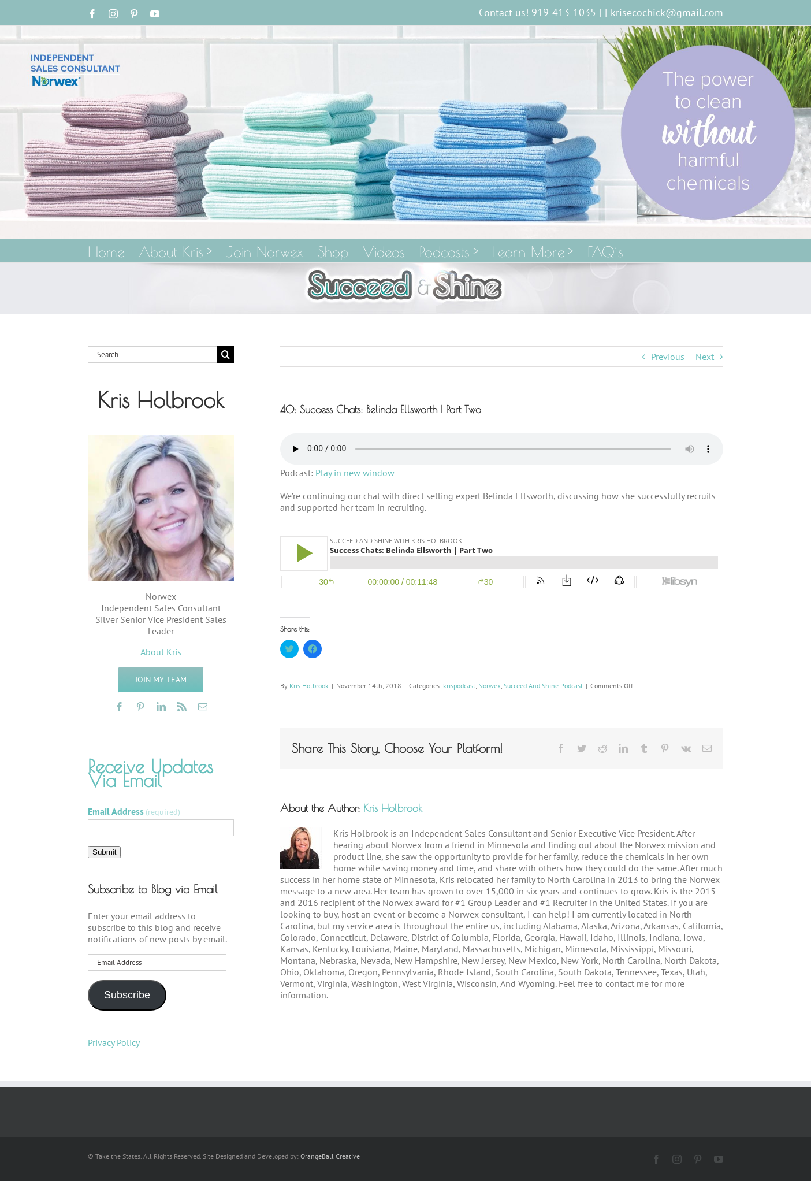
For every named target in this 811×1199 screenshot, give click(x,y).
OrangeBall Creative (330, 1156)
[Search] (225, 354)
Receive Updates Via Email (150, 773)
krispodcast (459, 685)
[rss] (182, 706)
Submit (104, 852)
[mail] (202, 706)
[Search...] (152, 354)
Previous (667, 356)
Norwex (489, 685)
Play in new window (355, 472)
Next (704, 356)
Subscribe (127, 995)
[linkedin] (161, 706)
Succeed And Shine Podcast (543, 685)
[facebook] (119, 706)
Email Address (134, 811)
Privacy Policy (114, 1042)
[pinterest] (140, 706)
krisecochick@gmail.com (667, 12)
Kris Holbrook (309, 685)
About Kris (160, 652)
